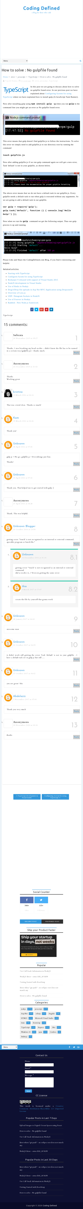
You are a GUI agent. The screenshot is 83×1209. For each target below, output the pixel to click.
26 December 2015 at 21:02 (25, 366)
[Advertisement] (42, 36)
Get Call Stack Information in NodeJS (35, 971)
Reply (76, 353)
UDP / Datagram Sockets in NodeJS (24, 296)
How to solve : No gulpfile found (33, 996)
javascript (21, 77)
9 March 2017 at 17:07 (32, 589)
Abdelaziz (19, 696)
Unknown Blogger (24, 526)
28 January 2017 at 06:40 (24, 619)
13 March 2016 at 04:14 (23, 395)
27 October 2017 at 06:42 (24, 673)
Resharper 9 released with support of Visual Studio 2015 (33, 280)
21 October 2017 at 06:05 (24, 645)
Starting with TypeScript (19, 273)
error (13, 77)
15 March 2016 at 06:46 (23, 421)
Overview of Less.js (17, 293)
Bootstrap (36, 1023)
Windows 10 (26, 1032)
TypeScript (32, 77)
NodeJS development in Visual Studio (24, 283)
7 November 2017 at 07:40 (25, 699)
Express (41, 1027)
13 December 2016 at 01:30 (34, 557)
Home (5, 77)
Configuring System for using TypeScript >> (55, 797)
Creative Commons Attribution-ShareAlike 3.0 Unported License (41, 1108)
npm (40, 1032)
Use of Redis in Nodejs (18, 286)
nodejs (23, 1009)
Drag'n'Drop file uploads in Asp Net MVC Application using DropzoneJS (40, 290)
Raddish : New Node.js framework (23, 303)
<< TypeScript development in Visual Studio (27, 797)
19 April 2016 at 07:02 (23, 478)
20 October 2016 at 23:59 (24, 529)
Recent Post (31, 921)
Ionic (23, 1023)
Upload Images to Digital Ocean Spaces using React (41, 1125)
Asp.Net (24, 1014)
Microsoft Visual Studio (44, 1018)
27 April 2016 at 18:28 (23, 503)
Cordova (53, 1032)
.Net (53, 1027)
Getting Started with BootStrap (32, 982)
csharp (38, 1014)
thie (24, 586)
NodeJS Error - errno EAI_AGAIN (34, 976)
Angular (52, 1014)
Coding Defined (41, 8)
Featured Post (52, 921)
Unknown (19, 443)
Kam (16, 418)
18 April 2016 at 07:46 (23, 447)
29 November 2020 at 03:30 (25, 725)
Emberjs (24, 1037)
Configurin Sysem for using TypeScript (25, 277)
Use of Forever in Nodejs (19, 299)
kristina (18, 392)
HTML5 (24, 1018)
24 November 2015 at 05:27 (25, 338)
